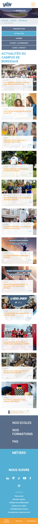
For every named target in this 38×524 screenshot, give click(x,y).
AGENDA (19, 38)
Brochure (19, 521)
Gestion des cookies (19, 506)
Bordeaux (23, 20)
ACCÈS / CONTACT (19, 48)
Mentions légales (19, 499)
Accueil (5, 20)
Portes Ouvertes (6, 521)
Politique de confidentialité (19, 503)
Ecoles (14, 20)
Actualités (19, 34)
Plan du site (19, 496)
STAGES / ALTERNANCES (19, 43)
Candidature (31, 521)
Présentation (19, 29)
